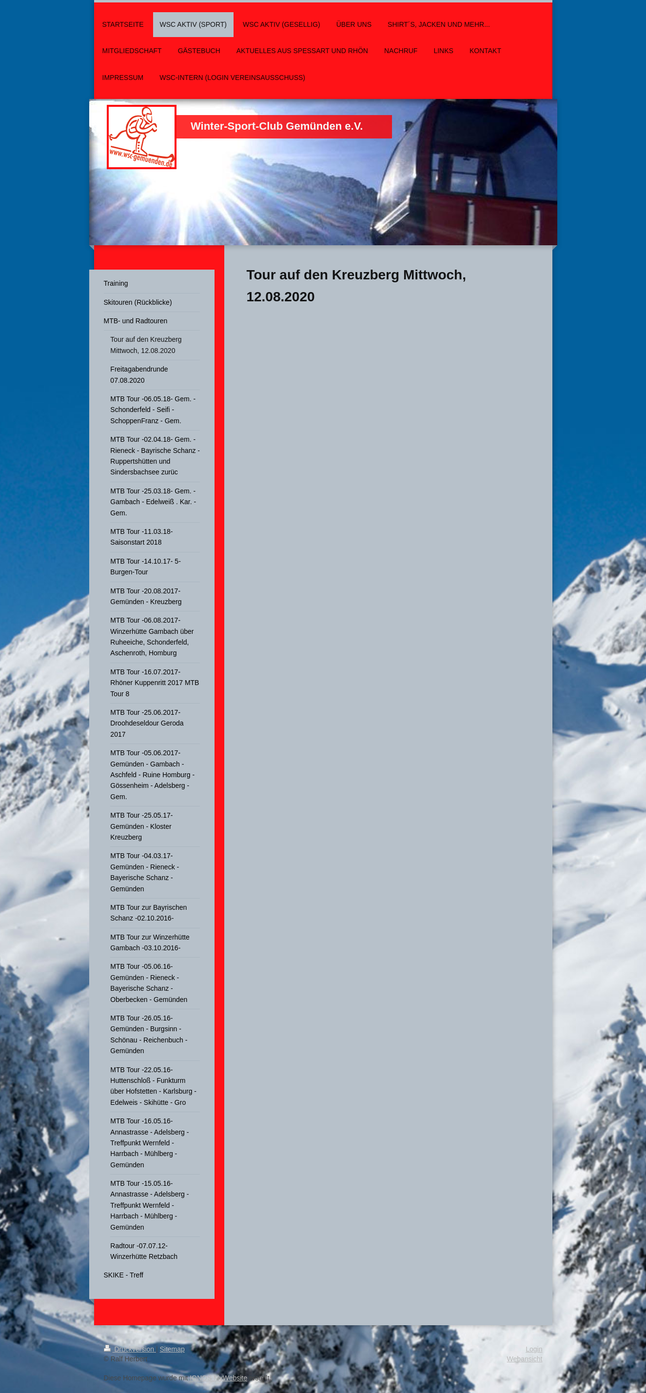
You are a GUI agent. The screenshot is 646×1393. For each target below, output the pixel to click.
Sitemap (172, 1349)
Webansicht (525, 1359)
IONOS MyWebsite (218, 1378)
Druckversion (130, 1349)
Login (534, 1349)
